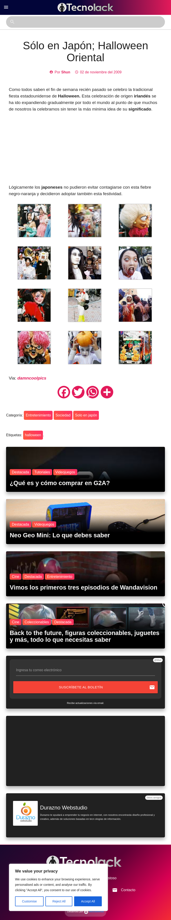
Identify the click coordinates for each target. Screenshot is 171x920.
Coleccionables (36, 622)
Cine (15, 577)
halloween (33, 435)
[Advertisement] (85, 148)
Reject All (58, 901)
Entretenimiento (38, 415)
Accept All (88, 901)
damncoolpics (31, 378)
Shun (65, 72)
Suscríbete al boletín (107, 687)
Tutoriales (42, 472)
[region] (58, 887)
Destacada (20, 472)
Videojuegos (65, 472)
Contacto (123, 890)
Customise (29, 901)
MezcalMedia (94, 911)
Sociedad (63, 415)
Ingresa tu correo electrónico (39, 670)
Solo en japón (86, 415)
